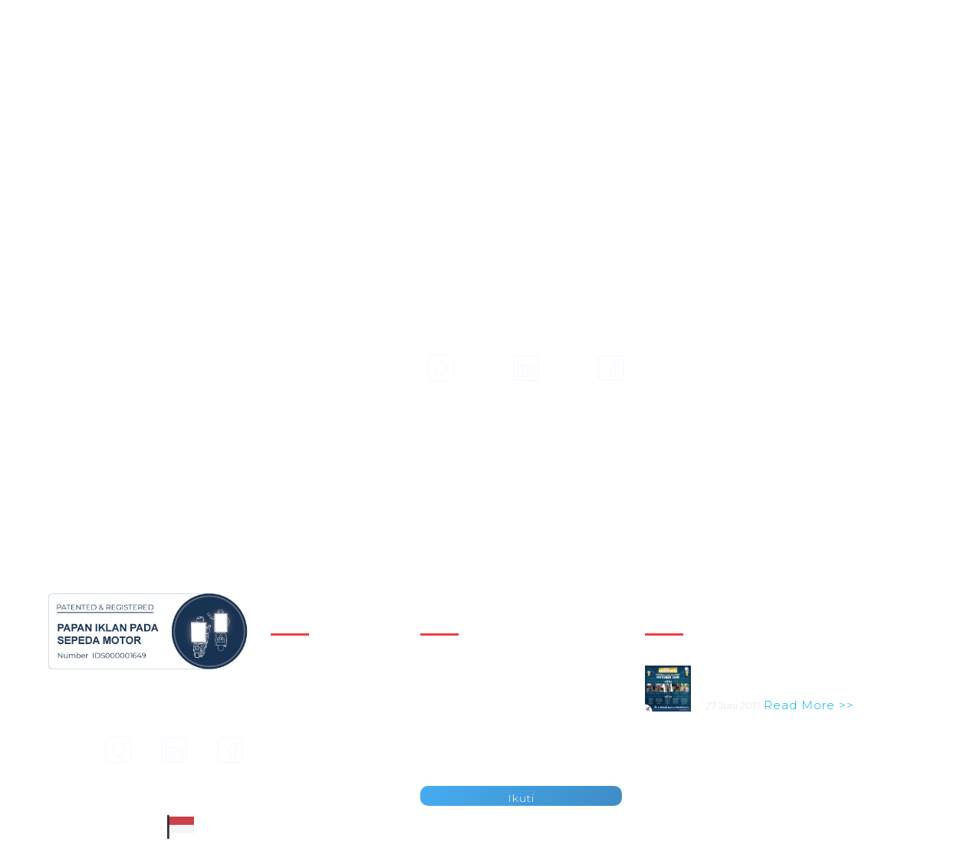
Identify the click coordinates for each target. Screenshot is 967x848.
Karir (284, 744)
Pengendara (641, 48)
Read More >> (809, 705)
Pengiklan (539, 48)
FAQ (283, 778)
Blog (727, 48)
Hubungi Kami (313, 760)
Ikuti (521, 798)
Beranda (297, 675)
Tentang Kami (819, 48)
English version (814, 12)
